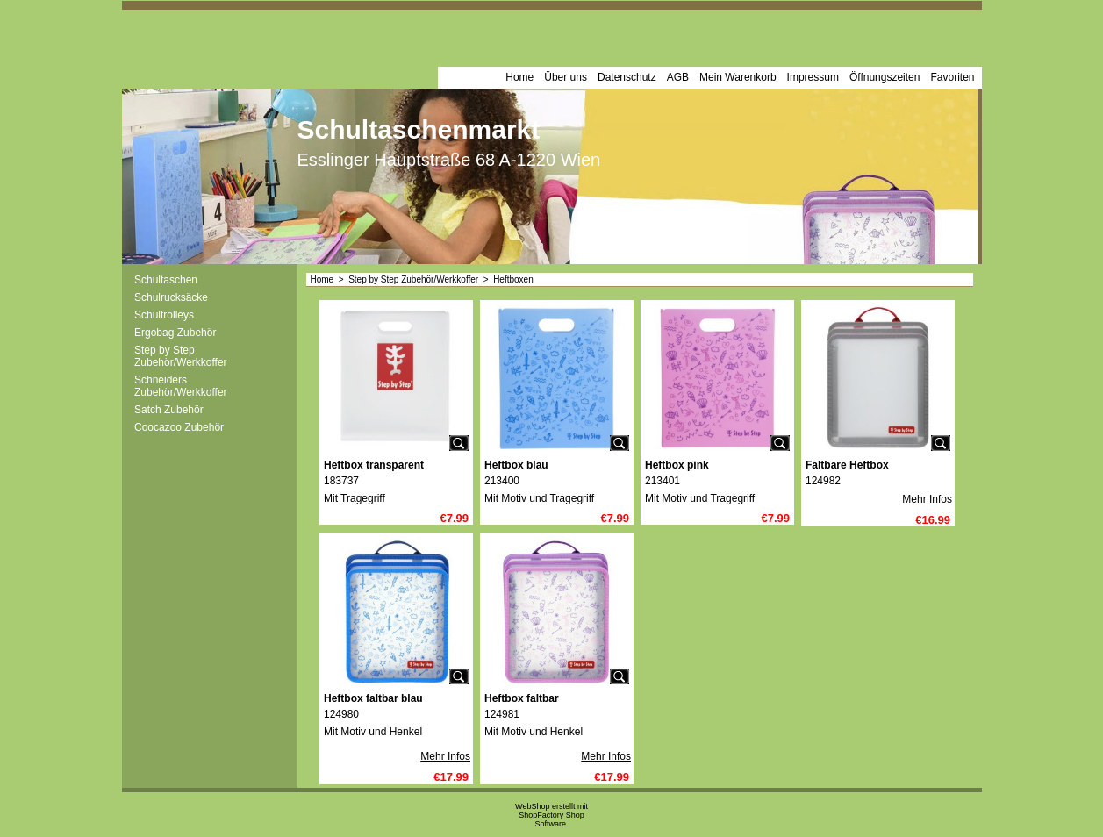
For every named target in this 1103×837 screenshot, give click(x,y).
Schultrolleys (164, 315)
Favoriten (952, 77)
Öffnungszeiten (884, 77)
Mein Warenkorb (738, 77)
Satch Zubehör (169, 410)
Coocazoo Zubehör (179, 427)
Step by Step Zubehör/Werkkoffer (180, 356)
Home (519, 77)
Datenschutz (627, 77)
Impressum (813, 77)
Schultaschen (165, 280)
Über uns (565, 77)
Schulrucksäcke (171, 297)
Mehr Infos (927, 499)
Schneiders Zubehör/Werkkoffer (180, 386)
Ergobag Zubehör (175, 332)
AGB (678, 77)
